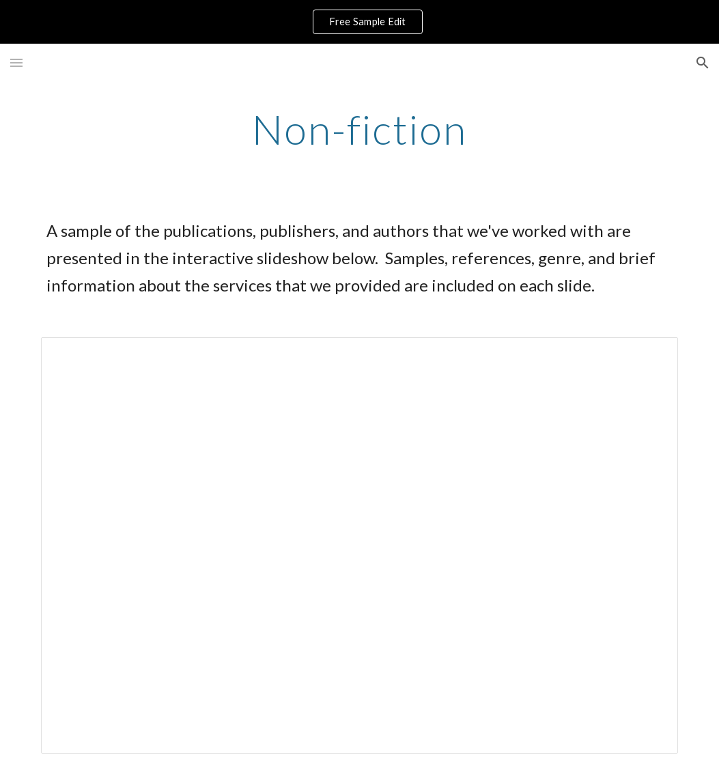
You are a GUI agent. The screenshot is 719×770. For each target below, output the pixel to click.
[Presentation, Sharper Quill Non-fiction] (359, 545)
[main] (359, 129)
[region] (359, 22)
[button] (16, 62)
